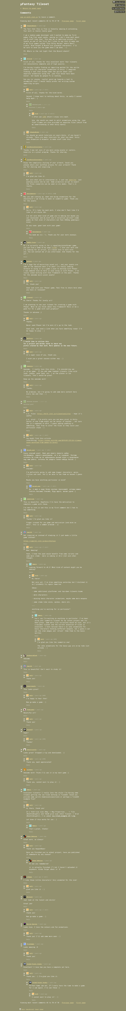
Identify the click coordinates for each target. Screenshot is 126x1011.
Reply (25, 54)
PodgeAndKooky (31, 26)
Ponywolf (30, 729)
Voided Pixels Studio (34, 964)
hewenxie (30, 366)
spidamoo (30, 769)
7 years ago (43, 401)
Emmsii (34, 564)
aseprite (72, 180)
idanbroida (30, 499)
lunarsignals (31, 686)
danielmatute (31, 193)
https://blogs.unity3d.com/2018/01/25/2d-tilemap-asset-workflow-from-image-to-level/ (54, 441)
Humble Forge (31, 242)
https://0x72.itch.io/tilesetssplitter (54, 414)
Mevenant (30, 897)
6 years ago (41, 26)
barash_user (31, 450)
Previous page (68, 21)
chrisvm (29, 59)
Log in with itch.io (29, 17)
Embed (41, 1009)
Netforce (30, 338)
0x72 (31, 89)
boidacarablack (32, 655)
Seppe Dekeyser (32, 836)
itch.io (23, 1009)
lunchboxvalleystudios (34, 147)
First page (81, 21)
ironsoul (30, 297)
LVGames (29, 877)
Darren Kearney (32, 924)
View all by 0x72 (30, 1009)
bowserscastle (31, 749)
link (54, 247)
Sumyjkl (29, 532)
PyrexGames (30, 944)
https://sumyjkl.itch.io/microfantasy (40, 541)
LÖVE (44, 117)
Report (37, 1009)
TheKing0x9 (30, 709)
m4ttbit (29, 261)
